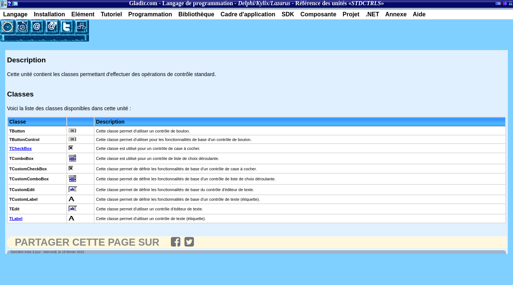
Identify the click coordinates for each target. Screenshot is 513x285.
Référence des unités (321, 3)
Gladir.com (143, 3)
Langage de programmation (197, 3)
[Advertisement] (175, 30)
